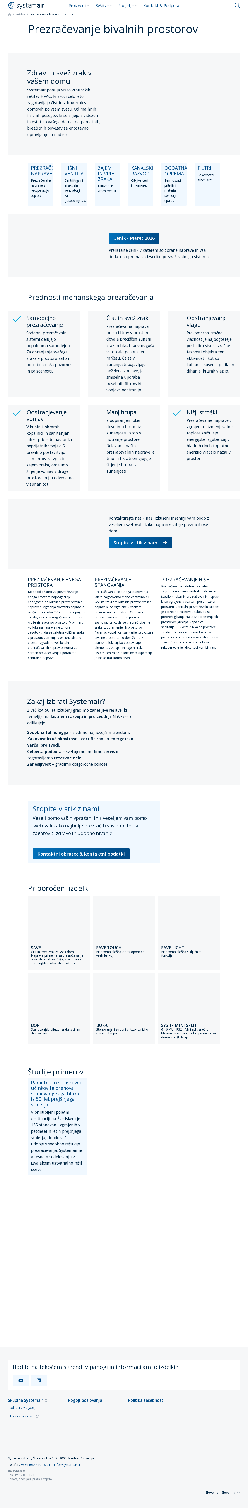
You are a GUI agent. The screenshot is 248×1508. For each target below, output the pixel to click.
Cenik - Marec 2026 (134, 238)
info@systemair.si (67, 1464)
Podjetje (127, 5)
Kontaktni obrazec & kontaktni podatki (81, 854)
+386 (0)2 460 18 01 (35, 1464)
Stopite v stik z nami (140, 543)
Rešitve (104, 5)
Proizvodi (79, 5)
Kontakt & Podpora (161, 5)
